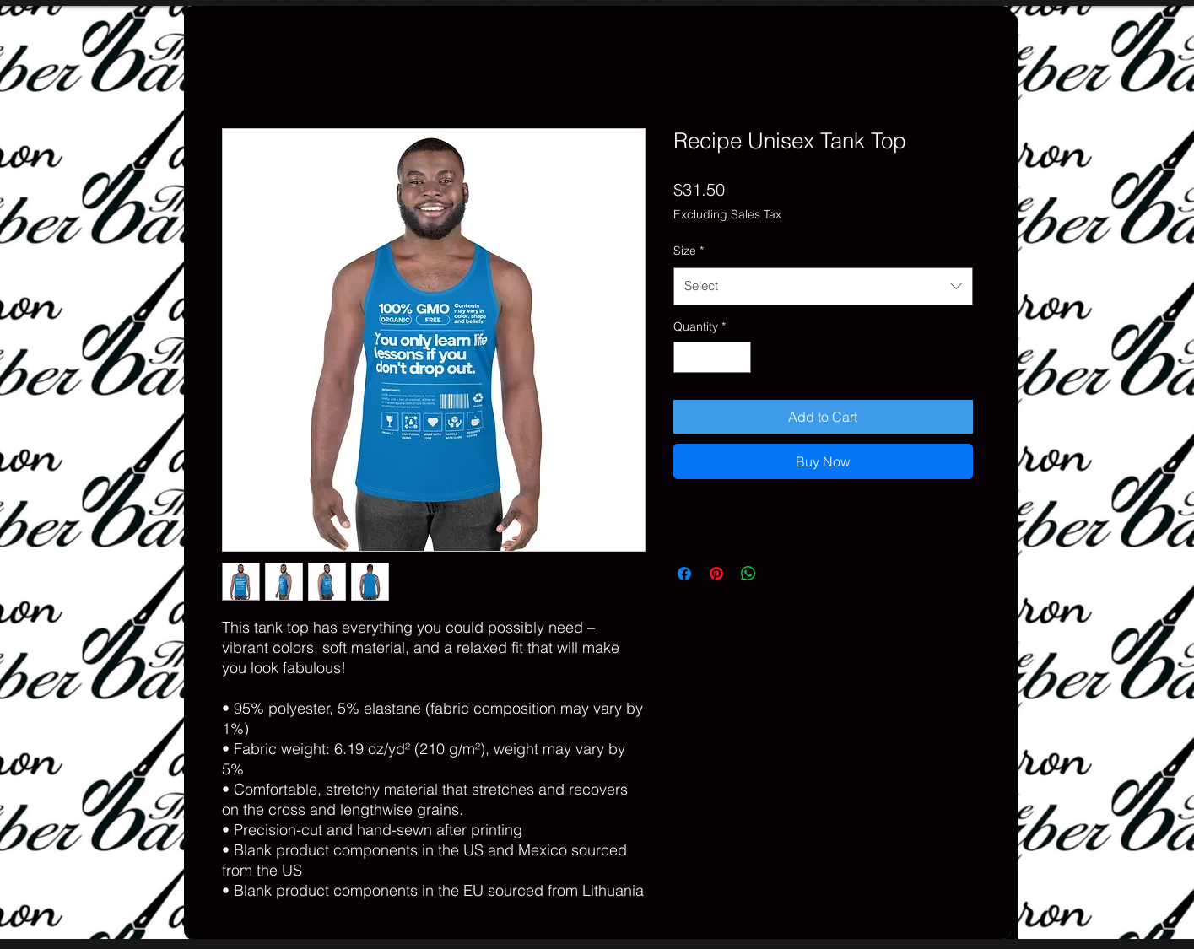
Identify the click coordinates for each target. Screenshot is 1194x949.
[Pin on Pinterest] (716, 573)
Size (688, 250)
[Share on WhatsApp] (748, 573)
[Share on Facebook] (684, 573)
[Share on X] (780, 573)
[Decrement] (686, 357)
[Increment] (737, 357)
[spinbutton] (712, 357)
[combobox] (823, 286)
